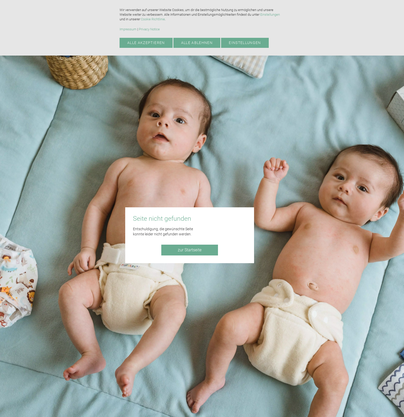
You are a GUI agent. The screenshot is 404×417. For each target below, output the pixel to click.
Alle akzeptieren (146, 43)
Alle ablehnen (197, 43)
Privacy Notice (149, 29)
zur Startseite (189, 249)
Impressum (128, 29)
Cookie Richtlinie (153, 19)
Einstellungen (270, 14)
